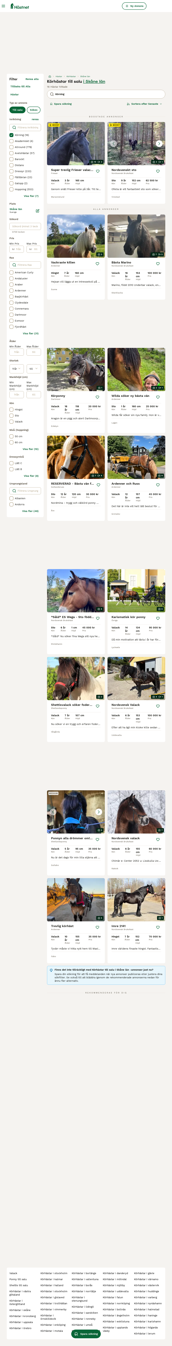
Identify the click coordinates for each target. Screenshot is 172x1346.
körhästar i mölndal (115, 1279)
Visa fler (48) (30, 511)
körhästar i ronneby (84, 1318)
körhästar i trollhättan (53, 1303)
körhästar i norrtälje (84, 1291)
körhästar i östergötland (17, 1302)
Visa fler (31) (31, 333)
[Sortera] (144, 104)
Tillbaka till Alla (20, 86)
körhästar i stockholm (53, 1273)
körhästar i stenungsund (79, 1299)
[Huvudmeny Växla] (3, 6)
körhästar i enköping (53, 1324)
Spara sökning (61, 103)
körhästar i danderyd (115, 1273)
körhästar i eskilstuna (116, 1321)
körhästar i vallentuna (85, 1279)
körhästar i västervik (146, 1285)
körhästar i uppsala (21, 1322)
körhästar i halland (51, 1285)
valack (13, 1273)
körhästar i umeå (82, 1324)
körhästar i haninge (145, 1315)
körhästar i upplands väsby (115, 1329)
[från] (19, 249)
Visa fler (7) (31, 196)
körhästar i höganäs (146, 1327)
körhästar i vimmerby (53, 1309)
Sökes (33, 109)
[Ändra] (37, 210)
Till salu (17, 109)
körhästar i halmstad (146, 1309)
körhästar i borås (82, 1285)
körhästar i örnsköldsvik (48, 1317)
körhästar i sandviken (85, 1312)
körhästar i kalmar (51, 1279)
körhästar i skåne (20, 1310)
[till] (36, 249)
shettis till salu (18, 1285)
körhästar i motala (51, 1330)
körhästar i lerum (144, 1333)
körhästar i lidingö (83, 1306)
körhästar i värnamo (146, 1279)
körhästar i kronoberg (22, 1316)
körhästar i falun (113, 1297)
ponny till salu (18, 1279)
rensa (35, 119)
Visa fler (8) (31, 475)
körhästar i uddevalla (115, 1291)
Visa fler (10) (31, 449)
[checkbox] (11, 135)
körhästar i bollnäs (114, 1309)
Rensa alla (32, 79)
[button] (136, 143)
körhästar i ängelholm (116, 1315)
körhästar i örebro (20, 1328)
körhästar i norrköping (116, 1303)
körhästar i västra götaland (20, 1293)
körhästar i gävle (144, 1273)
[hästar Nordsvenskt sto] (136, 143)
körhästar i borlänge (84, 1273)
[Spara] (98, 171)
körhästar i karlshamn (147, 1321)
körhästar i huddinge (146, 1291)
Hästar (14, 94)
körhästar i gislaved (52, 1297)
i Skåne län (94, 81)
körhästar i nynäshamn (148, 1303)
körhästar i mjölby (114, 1285)
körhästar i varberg (145, 1297)
